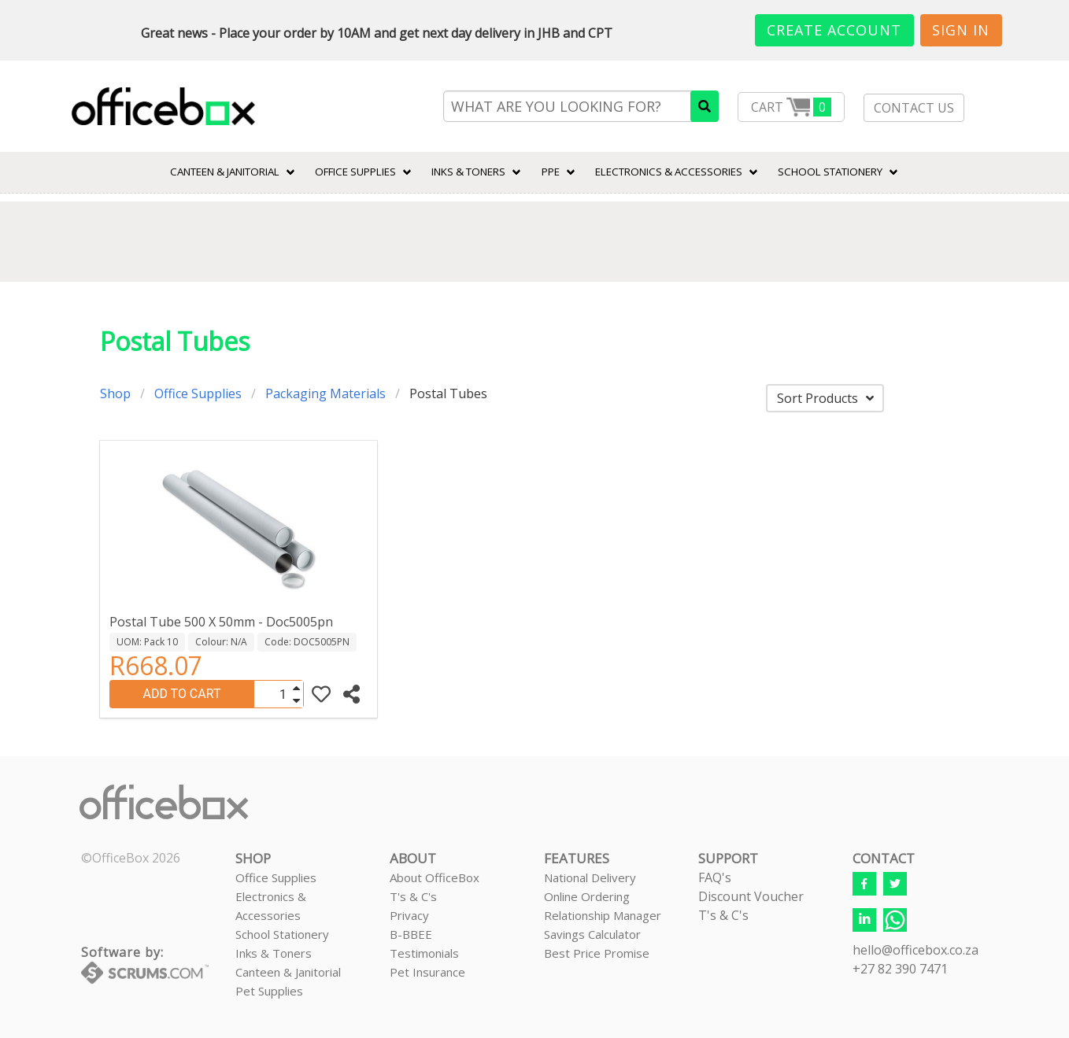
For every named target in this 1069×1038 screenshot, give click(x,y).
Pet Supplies (269, 991)
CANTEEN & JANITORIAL (224, 171)
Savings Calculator (592, 934)
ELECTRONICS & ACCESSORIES (668, 171)
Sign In (960, 29)
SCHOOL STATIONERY (830, 171)
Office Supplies (355, 171)
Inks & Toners (273, 953)
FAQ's (714, 877)
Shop (115, 393)
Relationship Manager (602, 915)
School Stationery (282, 934)
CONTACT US (914, 107)
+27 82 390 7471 (900, 968)
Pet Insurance (427, 972)
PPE (551, 171)
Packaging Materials (325, 393)
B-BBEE (411, 934)
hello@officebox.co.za (915, 950)
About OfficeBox (434, 877)
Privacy (409, 915)
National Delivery (590, 877)
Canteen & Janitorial (288, 972)
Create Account (834, 29)
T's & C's (413, 896)
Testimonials (424, 953)
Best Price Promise (596, 953)
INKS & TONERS (468, 171)
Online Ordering (587, 896)
